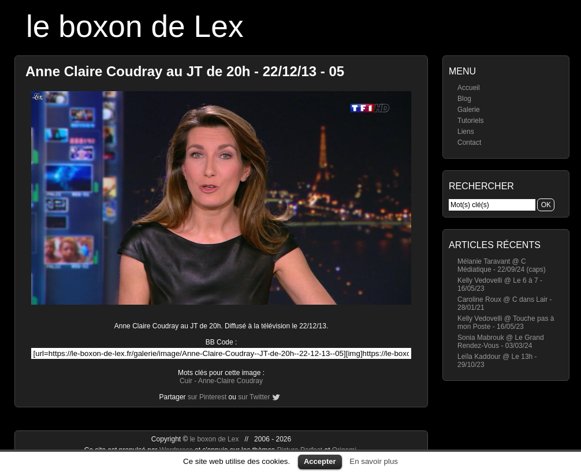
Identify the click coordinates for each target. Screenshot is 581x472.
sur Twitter (254, 397)
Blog (464, 99)
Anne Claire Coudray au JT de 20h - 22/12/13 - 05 (184, 71)
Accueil (468, 88)
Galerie (468, 110)
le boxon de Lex (135, 26)
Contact (469, 142)
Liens (465, 132)
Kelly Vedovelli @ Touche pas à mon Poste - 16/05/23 (505, 322)
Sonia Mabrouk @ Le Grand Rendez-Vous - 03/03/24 (500, 342)
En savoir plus (373, 461)
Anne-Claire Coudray (230, 381)
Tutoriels (470, 121)
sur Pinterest (207, 397)
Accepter (320, 461)
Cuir (186, 381)
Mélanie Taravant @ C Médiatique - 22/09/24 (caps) (501, 265)
